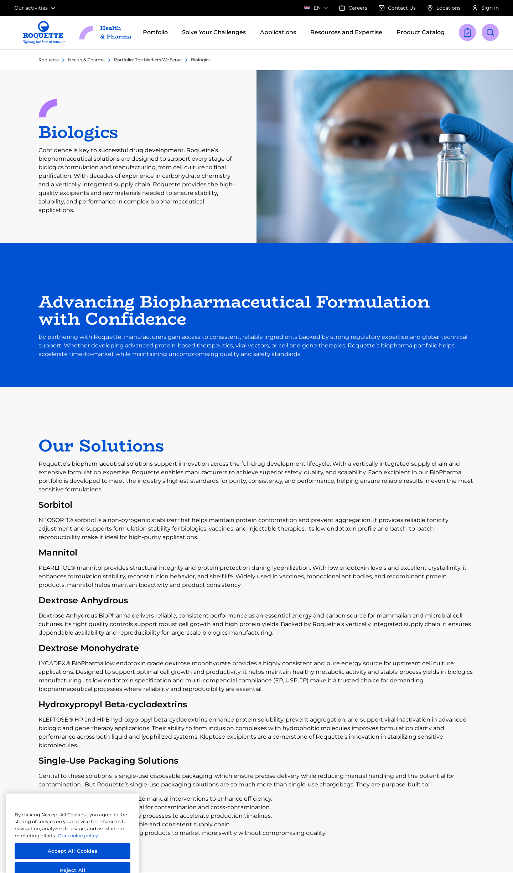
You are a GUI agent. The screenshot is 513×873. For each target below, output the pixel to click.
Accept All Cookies (73, 862)
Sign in (485, 8)
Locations (444, 8)
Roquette (48, 59)
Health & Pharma (86, 59)
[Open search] (490, 32)
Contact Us (397, 8)
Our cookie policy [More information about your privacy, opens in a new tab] (78, 846)
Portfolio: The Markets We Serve (148, 59)
